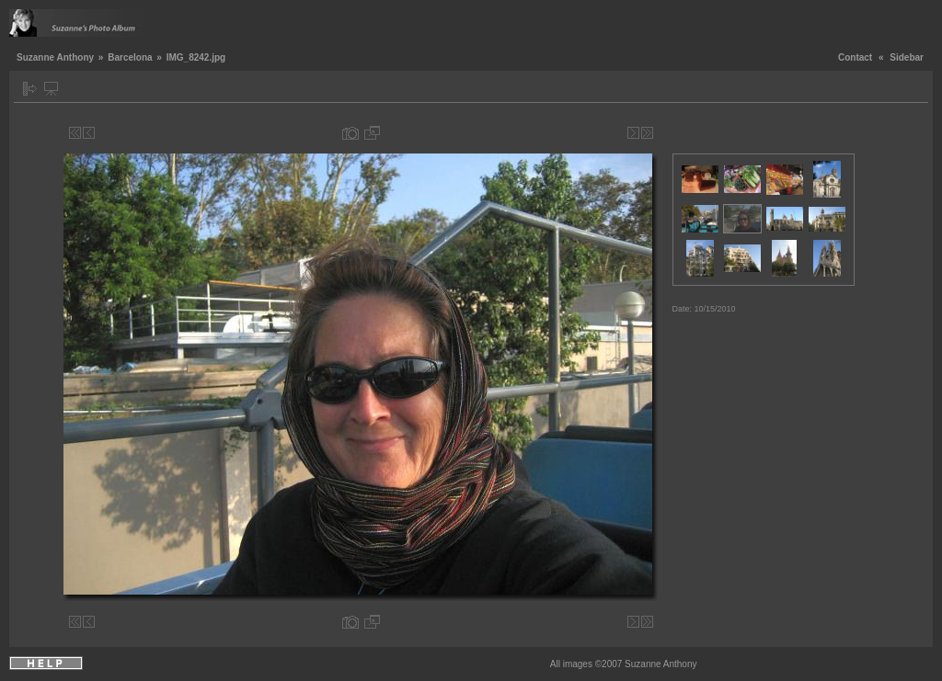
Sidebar (907, 57)
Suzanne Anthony (55, 57)
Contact (855, 57)
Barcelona (130, 57)
